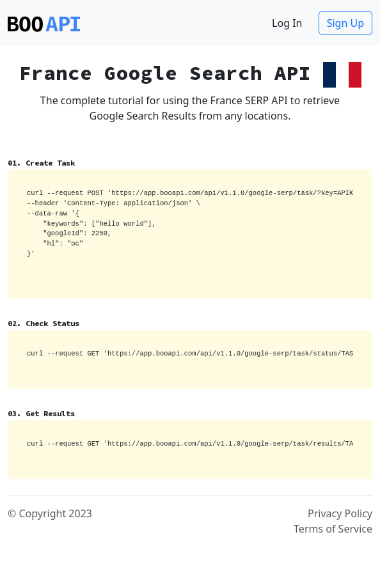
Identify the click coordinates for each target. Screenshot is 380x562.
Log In (287, 23)
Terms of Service (333, 529)
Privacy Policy (340, 513)
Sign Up (345, 23)
